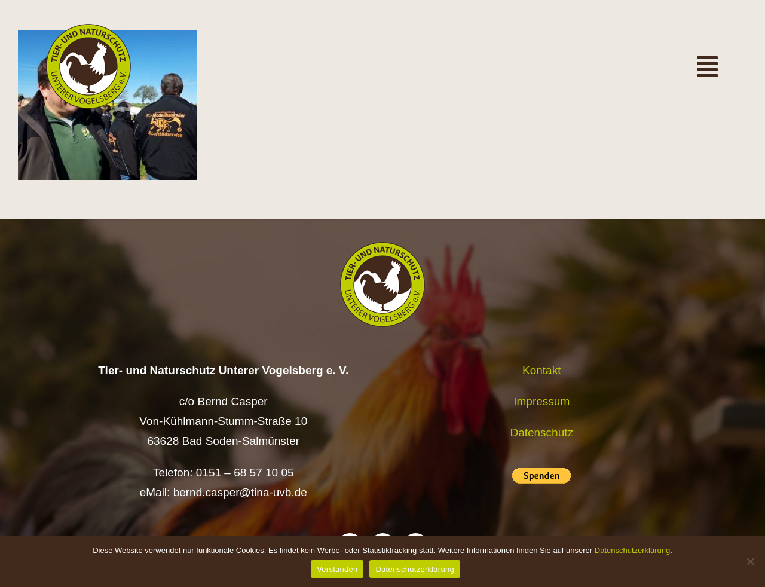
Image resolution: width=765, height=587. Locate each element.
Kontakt (541, 370)
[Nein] (750, 561)
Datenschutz (541, 432)
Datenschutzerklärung (632, 550)
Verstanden (337, 569)
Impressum (541, 401)
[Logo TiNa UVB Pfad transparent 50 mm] (88, 29)
